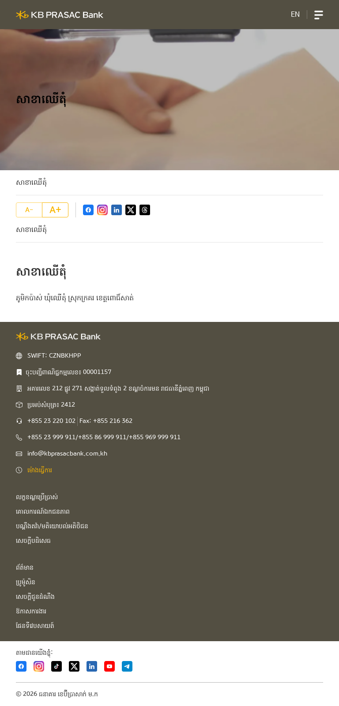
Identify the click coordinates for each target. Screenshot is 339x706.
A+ (55, 210)
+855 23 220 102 (51, 421)
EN (295, 14)
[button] (318, 14)
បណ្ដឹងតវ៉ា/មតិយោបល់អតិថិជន (52, 526)
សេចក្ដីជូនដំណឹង (35, 597)
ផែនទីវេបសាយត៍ (35, 626)
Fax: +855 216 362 (105, 421)
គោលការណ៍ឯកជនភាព (43, 511)
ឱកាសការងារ (31, 611)
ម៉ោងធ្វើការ (39, 470)
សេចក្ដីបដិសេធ (33, 541)
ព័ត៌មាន (25, 568)
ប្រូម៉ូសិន (25, 582)
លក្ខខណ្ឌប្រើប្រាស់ (37, 497)
